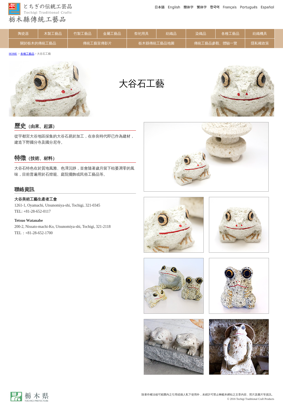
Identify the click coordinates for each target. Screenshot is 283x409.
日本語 (159, 7)
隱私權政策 (260, 43)
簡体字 (188, 7)
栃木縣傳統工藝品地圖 (156, 43)
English (174, 7)
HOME (13, 53)
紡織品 (171, 33)
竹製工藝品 (82, 33)
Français (229, 7)
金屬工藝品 (112, 33)
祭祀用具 (141, 33)
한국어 (214, 7)
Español (267, 7)
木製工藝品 (53, 33)
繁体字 (201, 7)
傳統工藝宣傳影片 (97, 43)
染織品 (200, 33)
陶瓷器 (23, 33)
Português (248, 7)
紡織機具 (260, 33)
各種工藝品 (230, 33)
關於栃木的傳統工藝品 (38, 43)
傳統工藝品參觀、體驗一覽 (215, 43)
